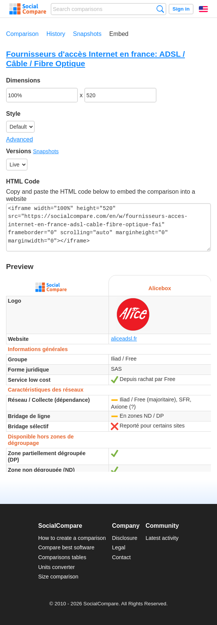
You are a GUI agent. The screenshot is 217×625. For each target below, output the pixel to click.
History (55, 34)
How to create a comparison (72, 538)
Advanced (19, 139)
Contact (121, 557)
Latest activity (162, 538)
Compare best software (66, 547)
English (203, 9)
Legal (118, 547)
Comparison (22, 34)
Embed (119, 34)
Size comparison (58, 577)
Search (160, 8)
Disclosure (124, 538)
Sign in (180, 9)
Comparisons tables (62, 557)
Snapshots (87, 34)
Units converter (56, 567)
